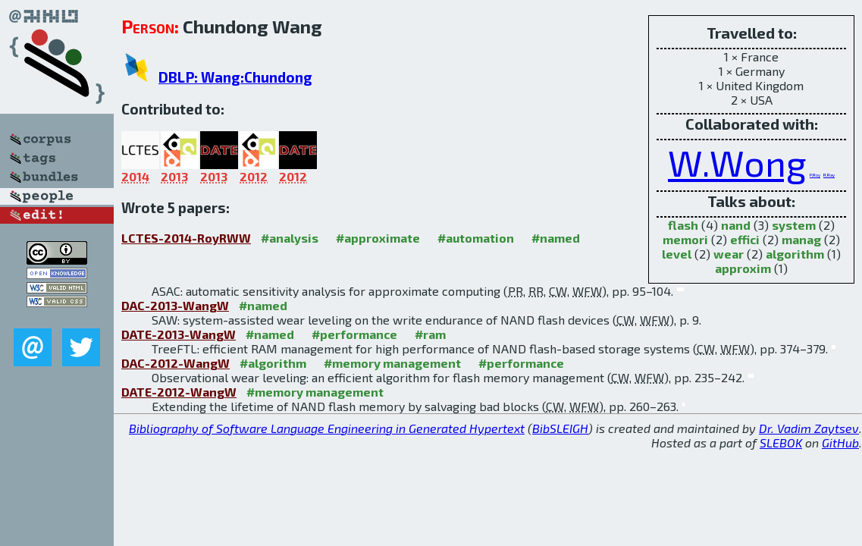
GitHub (840, 442)
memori (685, 239)
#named (555, 238)
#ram (430, 334)
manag (801, 239)
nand (736, 225)
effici (745, 239)
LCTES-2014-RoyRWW (186, 238)
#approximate (378, 238)
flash (683, 225)
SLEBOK (781, 442)
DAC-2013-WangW (175, 305)
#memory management (392, 363)
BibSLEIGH (560, 428)
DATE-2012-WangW (179, 391)
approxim (743, 268)
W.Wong (737, 162)
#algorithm (273, 363)
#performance (354, 334)
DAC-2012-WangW (175, 363)
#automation (475, 238)
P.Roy (815, 174)
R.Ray (829, 174)
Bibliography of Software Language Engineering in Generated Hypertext (327, 428)
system (794, 225)
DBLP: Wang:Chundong (235, 77)
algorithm (795, 253)
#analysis (289, 238)
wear (728, 253)
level (676, 253)
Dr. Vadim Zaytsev (809, 428)
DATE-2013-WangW (178, 334)
